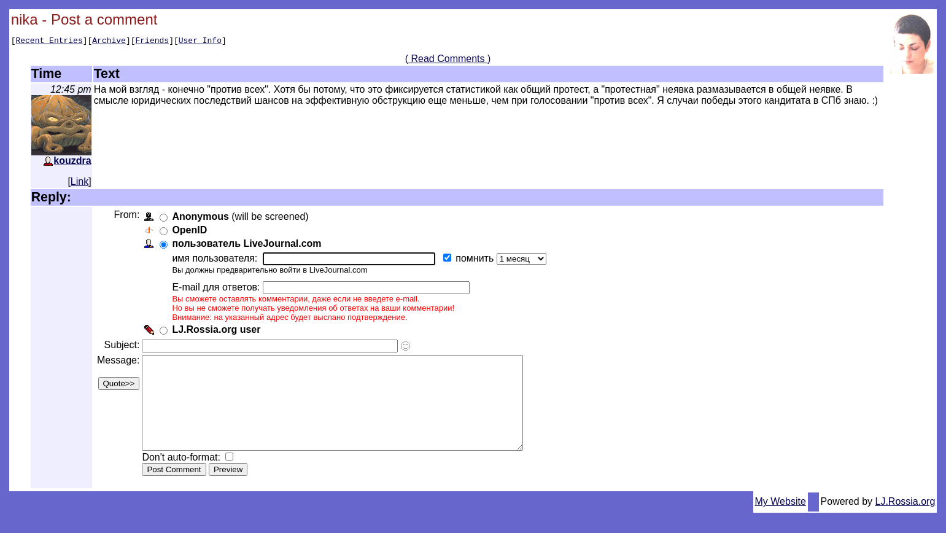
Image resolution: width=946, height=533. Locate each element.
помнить (478, 260)
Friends (152, 41)
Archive (109, 41)
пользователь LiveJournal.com (249, 245)
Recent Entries (48, 41)
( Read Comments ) (448, 60)
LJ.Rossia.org (905, 521)
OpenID (191, 232)
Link (79, 183)
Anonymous (202, 218)
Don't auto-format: (184, 477)
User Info (200, 41)
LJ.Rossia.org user (218, 331)
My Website (780, 521)
